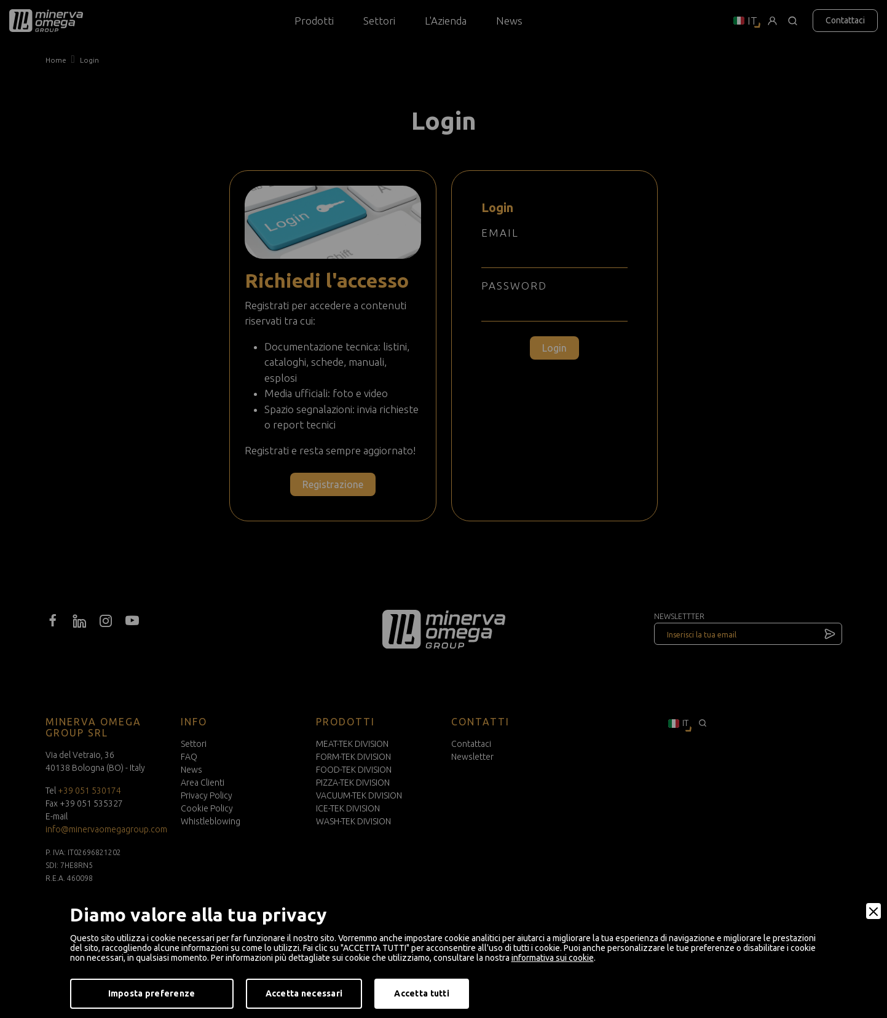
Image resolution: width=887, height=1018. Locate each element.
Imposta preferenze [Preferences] (151, 993)
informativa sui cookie (552, 958)
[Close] (873, 911)
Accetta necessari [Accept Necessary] (304, 993)
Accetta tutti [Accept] (421, 993)
